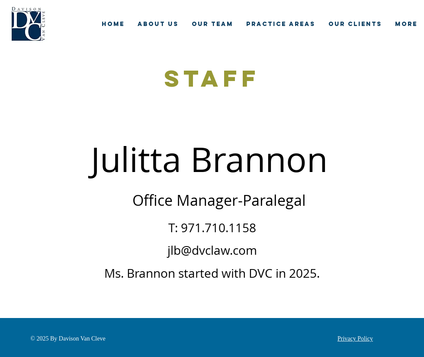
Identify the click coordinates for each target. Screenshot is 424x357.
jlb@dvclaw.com (212, 250)
